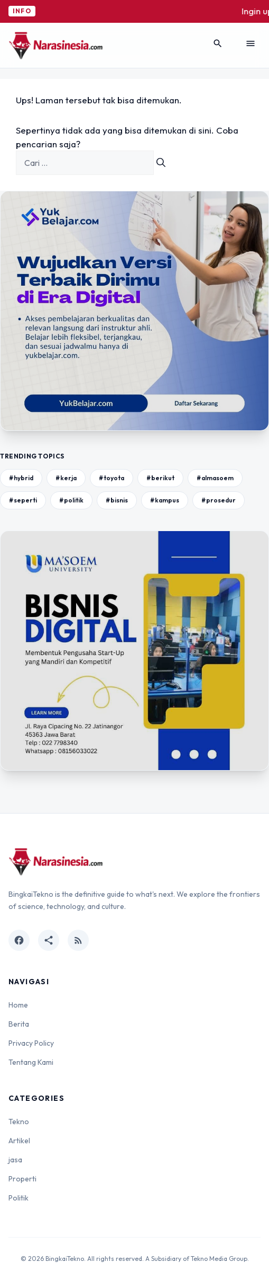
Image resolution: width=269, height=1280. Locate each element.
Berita (18, 1024)
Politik (18, 1198)
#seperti (23, 500)
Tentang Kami (30, 1062)
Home (18, 1005)
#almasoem (215, 478)
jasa (15, 1159)
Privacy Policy (31, 1043)
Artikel (19, 1140)
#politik (71, 500)
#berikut (160, 478)
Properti (22, 1179)
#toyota (111, 478)
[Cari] (161, 162)
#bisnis (117, 500)
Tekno (18, 1121)
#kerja (66, 478)
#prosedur (218, 500)
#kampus (164, 500)
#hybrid (21, 478)
